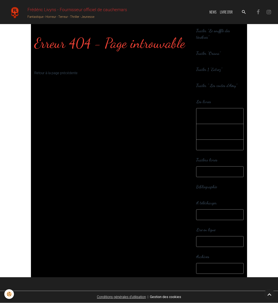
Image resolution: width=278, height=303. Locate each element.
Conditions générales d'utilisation (121, 297)
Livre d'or (226, 12)
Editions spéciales (214, 145)
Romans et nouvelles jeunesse (216, 131)
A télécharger (211, 215)
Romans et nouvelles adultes (216, 116)
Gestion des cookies (165, 297)
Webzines (208, 241)
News (213, 12)
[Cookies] (9, 294)
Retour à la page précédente (56, 73)
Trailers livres (210, 172)
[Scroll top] (269, 294)
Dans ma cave (211, 268)
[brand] (65, 12)
